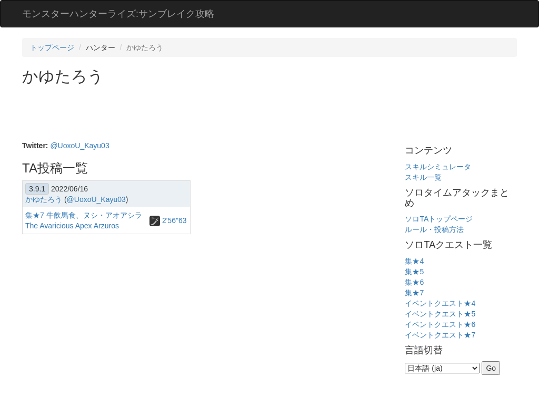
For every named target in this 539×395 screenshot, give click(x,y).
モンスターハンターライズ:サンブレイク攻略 (118, 13)
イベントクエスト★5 (440, 314)
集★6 (414, 282)
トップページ (52, 47)
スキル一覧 (423, 177)
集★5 (414, 271)
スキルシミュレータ (438, 166)
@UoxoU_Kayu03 (79, 145)
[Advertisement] (213, 114)
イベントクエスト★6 (440, 324)
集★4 (414, 261)
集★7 (414, 292)
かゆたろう (43, 199)
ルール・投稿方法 (434, 229)
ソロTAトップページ (439, 219)
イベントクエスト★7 (440, 335)
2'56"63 (167, 220)
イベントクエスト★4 (440, 303)
